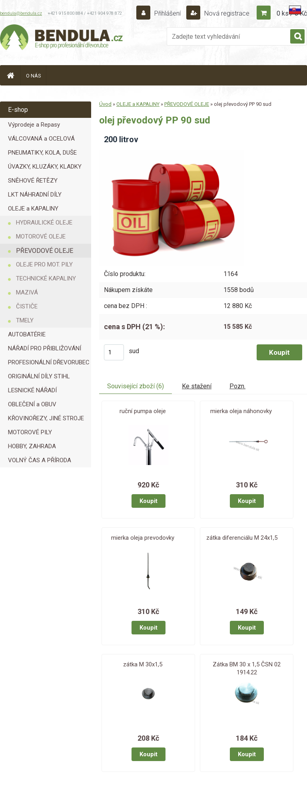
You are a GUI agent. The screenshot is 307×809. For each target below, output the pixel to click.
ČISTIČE (27, 306)
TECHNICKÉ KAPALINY (46, 278)
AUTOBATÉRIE (27, 334)
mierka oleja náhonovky (241, 411)
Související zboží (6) (135, 386)
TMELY (25, 320)
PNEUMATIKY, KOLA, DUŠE (42, 152)
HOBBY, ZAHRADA (32, 446)
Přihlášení (167, 13)
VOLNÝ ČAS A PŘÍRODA (39, 460)
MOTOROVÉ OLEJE (41, 236)
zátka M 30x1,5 (142, 664)
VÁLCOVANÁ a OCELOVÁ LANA (41, 140)
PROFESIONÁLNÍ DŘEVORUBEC (49, 362)
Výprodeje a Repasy (34, 124)
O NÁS (33, 76)
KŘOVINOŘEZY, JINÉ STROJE (46, 418)
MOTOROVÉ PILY (30, 432)
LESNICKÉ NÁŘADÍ (32, 390)
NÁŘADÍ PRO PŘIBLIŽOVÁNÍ (44, 348)
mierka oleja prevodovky (142, 537)
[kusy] (114, 352)
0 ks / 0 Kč (292, 13)
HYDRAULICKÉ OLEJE (44, 222)
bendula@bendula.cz (21, 13)
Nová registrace (226, 13)
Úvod (105, 104)
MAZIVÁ (27, 292)
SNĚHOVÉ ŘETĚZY (33, 180)
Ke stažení (196, 386)
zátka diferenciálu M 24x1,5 (241, 537)
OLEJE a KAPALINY (33, 208)
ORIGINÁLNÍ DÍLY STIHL (39, 376)
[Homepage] (10, 75)
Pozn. (237, 386)
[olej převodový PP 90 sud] (171, 153)
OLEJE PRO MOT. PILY (44, 264)
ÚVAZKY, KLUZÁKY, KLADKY (45, 166)
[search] (297, 36)
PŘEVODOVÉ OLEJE (44, 250)
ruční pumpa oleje (143, 411)
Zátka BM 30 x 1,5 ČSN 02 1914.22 (247, 668)
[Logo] (62, 38)
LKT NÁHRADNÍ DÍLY (35, 194)
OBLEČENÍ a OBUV (32, 404)
